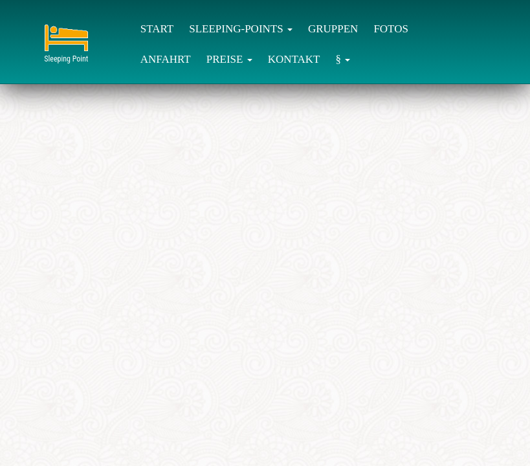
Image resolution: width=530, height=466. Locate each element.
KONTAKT (294, 59)
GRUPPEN (333, 29)
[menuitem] (157, 28)
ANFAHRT (165, 59)
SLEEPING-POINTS (241, 29)
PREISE (229, 59)
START (156, 29)
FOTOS (390, 29)
